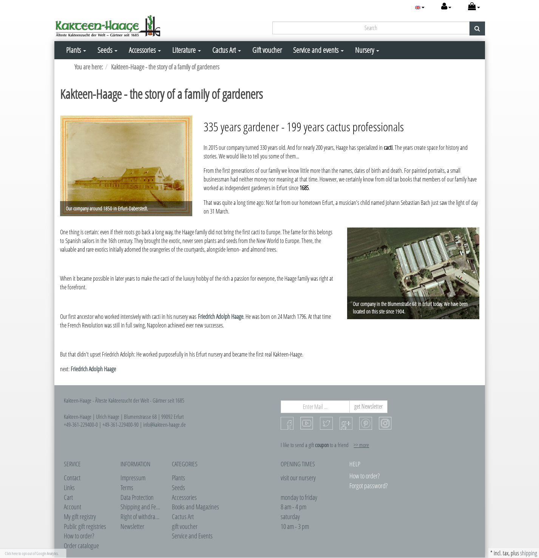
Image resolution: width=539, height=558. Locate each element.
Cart (68, 497)
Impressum (132, 477)
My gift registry (80, 516)
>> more (361, 445)
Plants (76, 50)
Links (69, 487)
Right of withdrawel (141, 516)
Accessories (145, 50)
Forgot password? (368, 485)
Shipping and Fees (140, 506)
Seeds (107, 50)
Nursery (367, 50)
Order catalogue (81, 545)
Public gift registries (85, 526)
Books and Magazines (195, 506)
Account (72, 506)
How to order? (79, 535)
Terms (126, 487)
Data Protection (137, 497)
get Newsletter (368, 406)
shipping (528, 553)
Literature (186, 50)
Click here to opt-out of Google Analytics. (32, 553)
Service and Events (192, 535)
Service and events (318, 50)
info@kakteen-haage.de (164, 424)
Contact (72, 477)
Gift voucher (267, 50)
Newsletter (132, 526)
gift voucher (185, 526)
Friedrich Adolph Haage (220, 316)
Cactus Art (226, 50)
